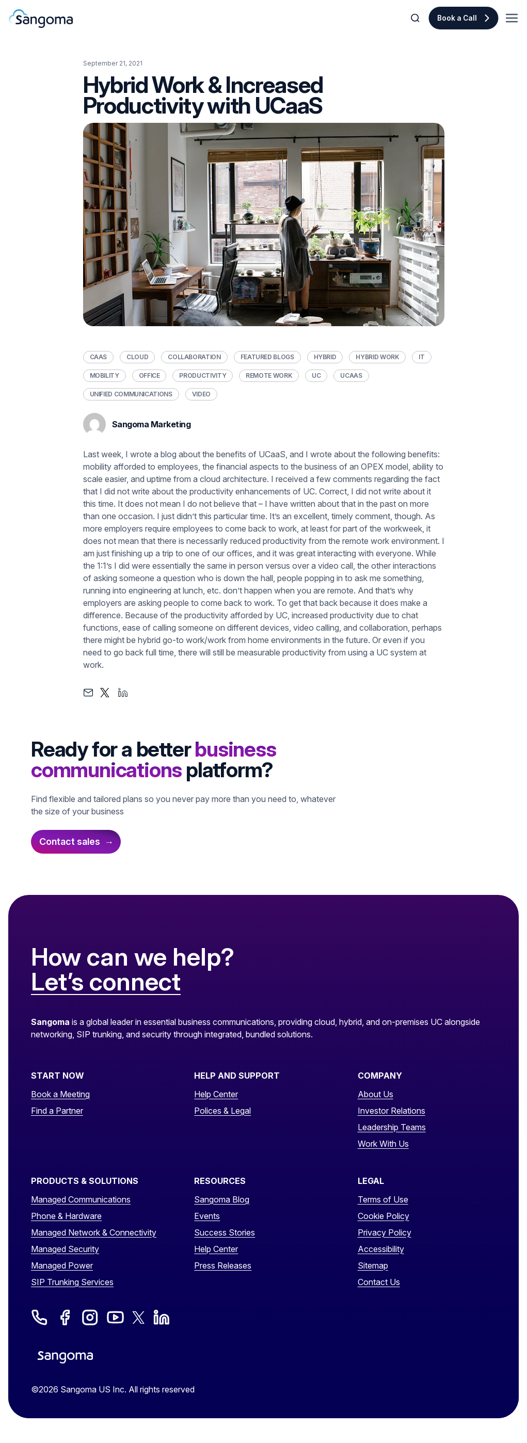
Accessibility (381, 1249)
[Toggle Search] (416, 18)
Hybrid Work (377, 357)
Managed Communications (81, 1199)
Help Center (216, 1094)
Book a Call (457, 18)
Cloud (137, 357)
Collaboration (194, 357)
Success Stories (224, 1232)
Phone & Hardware (66, 1216)
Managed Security (65, 1249)
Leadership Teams (392, 1127)
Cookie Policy (383, 1216)
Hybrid (325, 357)
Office (149, 375)
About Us (375, 1094)
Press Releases (222, 1265)
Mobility (104, 375)
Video (201, 394)
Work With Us (383, 1144)
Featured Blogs (267, 357)
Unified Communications (131, 394)
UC (316, 375)
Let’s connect (106, 982)
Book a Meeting (60, 1094)
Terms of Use (383, 1199)
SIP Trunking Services (72, 1282)
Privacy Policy (384, 1232)
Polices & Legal (222, 1110)
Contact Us (379, 1282)
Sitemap (373, 1265)
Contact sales (69, 841)
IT (421, 357)
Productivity (202, 375)
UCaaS (351, 375)
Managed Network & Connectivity (93, 1232)
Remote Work (269, 375)
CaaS (98, 357)
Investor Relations (391, 1110)
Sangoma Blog (221, 1199)
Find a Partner (57, 1110)
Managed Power (62, 1265)
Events (207, 1216)
